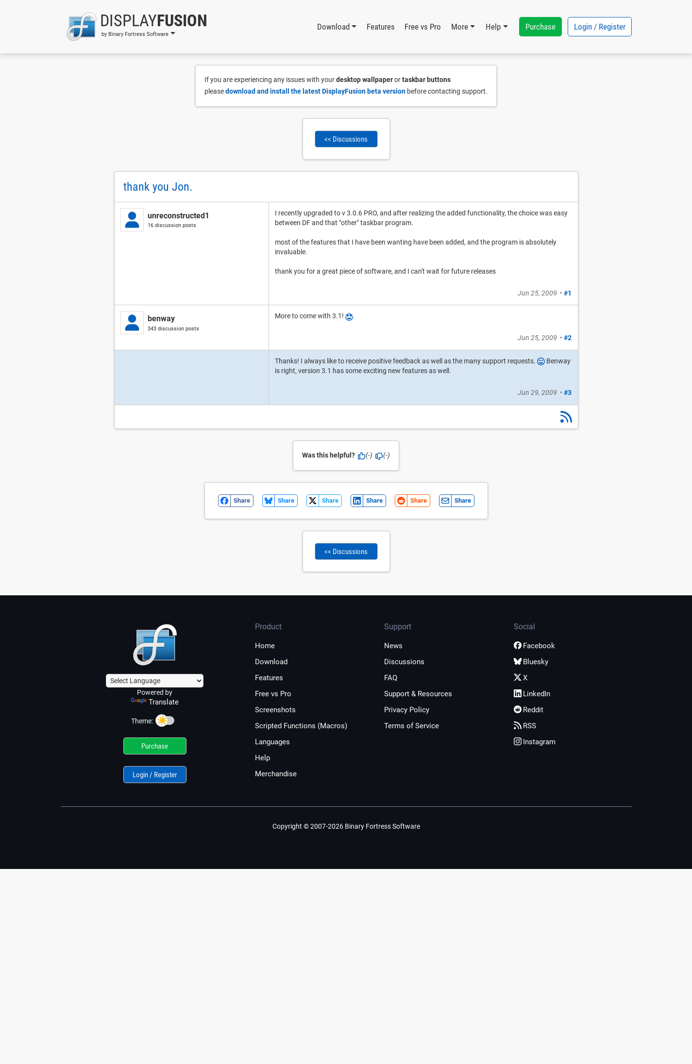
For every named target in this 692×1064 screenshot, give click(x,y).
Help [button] (493, 27)
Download (271, 661)
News (393, 645)
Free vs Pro (423, 27)
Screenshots (275, 709)
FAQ (390, 677)
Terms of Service (411, 725)
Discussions (404, 661)
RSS (525, 725)
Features (381, 27)
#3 (568, 392)
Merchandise (276, 773)
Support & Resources (418, 693)
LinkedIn (532, 693)
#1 (568, 293)
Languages (272, 741)
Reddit (528, 709)
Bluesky (531, 661)
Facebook (534, 645)
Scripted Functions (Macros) (301, 725)
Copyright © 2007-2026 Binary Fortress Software (346, 826)
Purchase (540, 27)
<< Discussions (346, 139)
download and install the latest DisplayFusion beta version (315, 91)
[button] (137, 27)
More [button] (459, 27)
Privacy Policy (406, 709)
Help (262, 757)
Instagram (535, 741)
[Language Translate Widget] (154, 681)
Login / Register (599, 27)
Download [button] (333, 27)
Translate (155, 702)
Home (265, 645)
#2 (568, 338)
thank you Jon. (157, 187)
